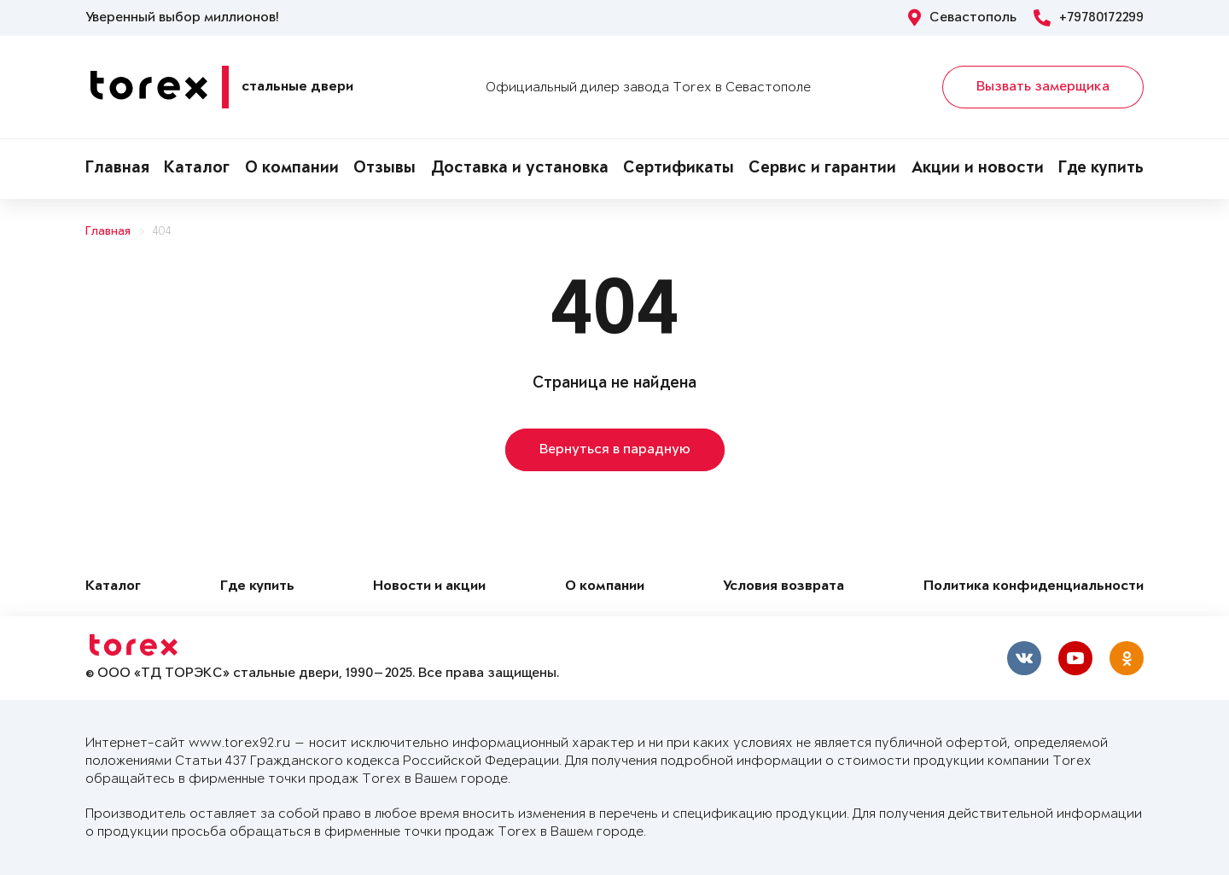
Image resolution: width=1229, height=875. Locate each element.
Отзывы (384, 169)
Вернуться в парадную (614, 450)
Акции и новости (978, 169)
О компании (292, 169)
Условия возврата (783, 587)
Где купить (1101, 169)
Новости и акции (429, 587)
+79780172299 (1089, 17)
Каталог (197, 169)
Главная (117, 169)
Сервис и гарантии (822, 169)
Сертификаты (678, 169)
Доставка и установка (520, 169)
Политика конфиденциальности (1033, 587)
